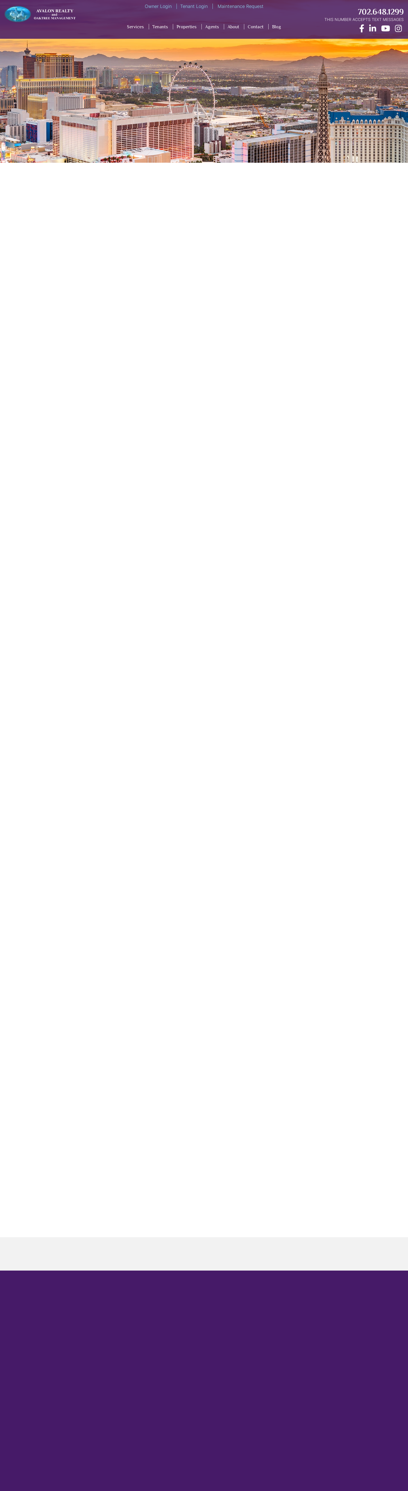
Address (297, 370)
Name (294, 268)
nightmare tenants (48, 622)
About (233, 26)
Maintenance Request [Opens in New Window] (240, 6)
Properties (187, 26)
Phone (295, 336)
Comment (299, 438)
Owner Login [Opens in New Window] (158, 6)
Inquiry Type (302, 404)
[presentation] (330, 506)
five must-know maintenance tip (126, 855)
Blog (276, 26)
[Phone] (332, 350)
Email (293, 302)
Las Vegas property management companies (331, 765)
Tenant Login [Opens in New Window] (194, 6)
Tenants (160, 26)
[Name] (332, 282)
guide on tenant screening (96, 666)
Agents (212, 26)
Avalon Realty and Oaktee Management (326, 730)
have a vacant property (74, 391)
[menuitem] (156, 28)
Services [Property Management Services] (135, 26)
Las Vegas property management (320, 756)
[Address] (332, 384)
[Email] (332, 316)
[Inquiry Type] (332, 418)
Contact (256, 26)
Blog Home (45, 1210)
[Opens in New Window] (361, 29)
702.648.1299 (381, 11)
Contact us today (130, 1016)
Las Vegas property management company (329, 774)
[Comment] (332, 466)
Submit (305, 526)
